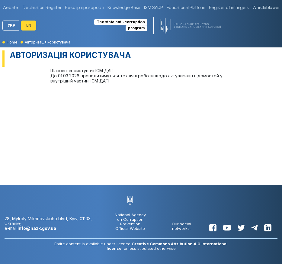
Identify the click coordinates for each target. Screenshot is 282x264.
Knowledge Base (123, 7)
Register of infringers (229, 7)
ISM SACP (153, 7)
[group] (11, 7)
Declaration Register (42, 7)
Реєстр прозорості (84, 7)
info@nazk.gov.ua (37, 228)
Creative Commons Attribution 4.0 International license (167, 246)
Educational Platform (186, 7)
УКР (11, 25)
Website (10, 7)
